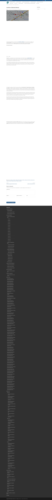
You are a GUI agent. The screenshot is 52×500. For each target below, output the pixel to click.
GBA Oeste (8, 418)
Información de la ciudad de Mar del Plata (11, 481)
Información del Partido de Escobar (11, 394)
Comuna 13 (9, 237)
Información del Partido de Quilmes (11, 458)
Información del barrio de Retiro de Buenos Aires (11, 345)
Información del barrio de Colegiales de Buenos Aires (10, 301)
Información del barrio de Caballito (10, 294)
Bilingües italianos (10, 260)
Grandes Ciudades (8, 470)
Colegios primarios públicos (10, 266)
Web (27, 195)
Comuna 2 (9, 220)
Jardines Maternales (9, 210)
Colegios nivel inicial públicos (10, 264)
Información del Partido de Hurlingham (11, 423)
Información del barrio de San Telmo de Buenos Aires (10, 355)
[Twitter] (45, 0)
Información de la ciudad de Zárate (10, 491)
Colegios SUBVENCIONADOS (10, 249)
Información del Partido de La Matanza (11, 428)
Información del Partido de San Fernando (11, 404)
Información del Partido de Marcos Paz (11, 430)
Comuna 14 (9, 239)
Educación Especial (9, 261)
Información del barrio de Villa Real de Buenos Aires (10, 382)
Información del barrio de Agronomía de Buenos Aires (10, 279)
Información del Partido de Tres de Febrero (11, 440)
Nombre (7, 195)
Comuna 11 (9, 234)
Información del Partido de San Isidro (11, 406)
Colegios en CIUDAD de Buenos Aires (11, 217)
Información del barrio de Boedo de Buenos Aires (11, 291)
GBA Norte (8, 392)
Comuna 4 (9, 223)
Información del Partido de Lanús (11, 461)
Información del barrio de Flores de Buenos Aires (11, 306)
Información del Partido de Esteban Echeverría (11, 451)
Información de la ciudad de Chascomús (10, 474)
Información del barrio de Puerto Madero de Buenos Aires (11, 340)
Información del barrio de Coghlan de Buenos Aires (11, 298)
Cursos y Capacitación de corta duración (11, 275)
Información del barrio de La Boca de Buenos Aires (11, 311)
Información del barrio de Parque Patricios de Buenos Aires (11, 338)
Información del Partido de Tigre (11, 414)
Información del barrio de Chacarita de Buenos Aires (10, 296)
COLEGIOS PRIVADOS (9, 215)
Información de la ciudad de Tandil (10, 488)
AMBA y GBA (8, 391)
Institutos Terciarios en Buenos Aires (11, 271)
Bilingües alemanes (10, 258)
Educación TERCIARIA (9, 269)
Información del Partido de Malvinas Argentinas (11, 402)
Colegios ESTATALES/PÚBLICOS (10, 263)
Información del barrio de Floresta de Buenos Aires (11, 308)
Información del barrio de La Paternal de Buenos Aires (10, 313)
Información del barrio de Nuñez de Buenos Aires (11, 325)
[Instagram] (44, 0)
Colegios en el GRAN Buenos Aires (10, 243)
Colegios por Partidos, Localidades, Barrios (10, 493)
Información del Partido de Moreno (11, 435)
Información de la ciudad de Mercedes (10, 483)
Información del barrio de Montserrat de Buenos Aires (10, 320)
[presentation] (11, 199)
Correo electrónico (19, 195)
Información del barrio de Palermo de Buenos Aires (11, 328)
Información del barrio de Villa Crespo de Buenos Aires (10, 362)
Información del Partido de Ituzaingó (11, 425)
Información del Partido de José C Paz (11, 399)
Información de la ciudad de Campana (10, 472)
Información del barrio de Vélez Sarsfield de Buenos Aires (11, 357)
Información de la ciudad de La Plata (11, 477)
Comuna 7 (9, 228)
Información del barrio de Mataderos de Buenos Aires (10, 318)
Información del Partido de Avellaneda (11, 446)
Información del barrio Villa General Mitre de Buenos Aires (10, 369)
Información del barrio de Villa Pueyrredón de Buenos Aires (10, 377)
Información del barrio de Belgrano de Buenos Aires (10, 289)
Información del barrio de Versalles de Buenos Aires (10, 360)
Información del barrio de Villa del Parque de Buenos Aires (11, 367)
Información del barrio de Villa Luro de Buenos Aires (10, 374)
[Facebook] (43, 0)
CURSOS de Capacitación (9, 273)
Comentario (8, 189)
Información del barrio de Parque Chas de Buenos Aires (11, 335)
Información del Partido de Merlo (11, 432)
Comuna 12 (9, 236)
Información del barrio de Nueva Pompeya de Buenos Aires (11, 323)
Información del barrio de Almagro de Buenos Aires (10, 281)
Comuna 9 (9, 231)
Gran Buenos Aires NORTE (11, 244)
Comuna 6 (9, 226)
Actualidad (7, 495)
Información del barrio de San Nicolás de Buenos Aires (10, 352)
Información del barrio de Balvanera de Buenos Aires (10, 284)
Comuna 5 (9, 225)
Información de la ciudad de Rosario (10, 486)
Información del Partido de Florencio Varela (11, 456)
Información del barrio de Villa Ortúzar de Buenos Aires (10, 379)
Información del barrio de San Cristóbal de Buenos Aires (10, 350)
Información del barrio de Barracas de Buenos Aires (10, 286)
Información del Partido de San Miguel (11, 409)
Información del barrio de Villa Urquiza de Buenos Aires (10, 389)
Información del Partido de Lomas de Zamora (11, 463)
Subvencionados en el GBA (11, 252)
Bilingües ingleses (10, 255)
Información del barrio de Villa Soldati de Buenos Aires (10, 387)
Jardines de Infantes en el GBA (11, 213)
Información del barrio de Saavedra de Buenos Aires (10, 347)
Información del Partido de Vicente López (11, 416)
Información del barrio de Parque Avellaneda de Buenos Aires (11, 330)
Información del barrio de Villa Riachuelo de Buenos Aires (10, 384)
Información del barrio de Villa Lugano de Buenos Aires (10, 372)
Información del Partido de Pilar (11, 411)
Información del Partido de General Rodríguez (11, 420)
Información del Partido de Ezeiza (11, 453)
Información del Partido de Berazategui (11, 449)
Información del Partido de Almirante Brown (11, 444)
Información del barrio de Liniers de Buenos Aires (11, 316)
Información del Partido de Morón (11, 437)
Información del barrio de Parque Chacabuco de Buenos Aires (11, 333)
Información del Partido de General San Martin (11, 397)
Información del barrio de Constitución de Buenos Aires (10, 303)
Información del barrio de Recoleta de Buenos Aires (10, 342)
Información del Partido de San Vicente (11, 468)
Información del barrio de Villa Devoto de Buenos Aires (10, 364)
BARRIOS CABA (8, 277)
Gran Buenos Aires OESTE (11, 246)
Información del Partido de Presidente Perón (11, 466)
